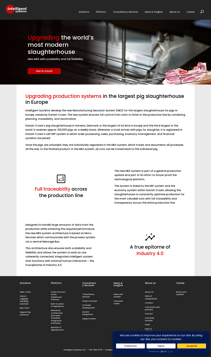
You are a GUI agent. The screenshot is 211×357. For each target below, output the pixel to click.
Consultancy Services (89, 284)
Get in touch (44, 71)
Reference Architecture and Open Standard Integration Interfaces (57, 316)
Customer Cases (118, 302)
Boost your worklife (181, 293)
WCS (28, 292)
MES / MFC (25, 308)
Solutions (25, 283)
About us (150, 283)
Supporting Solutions (25, 313)
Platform (56, 283)
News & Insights (118, 284)
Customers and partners (152, 308)
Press (147, 324)
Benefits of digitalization (57, 328)
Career (180, 283)
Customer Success (149, 319)
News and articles (118, 295)
